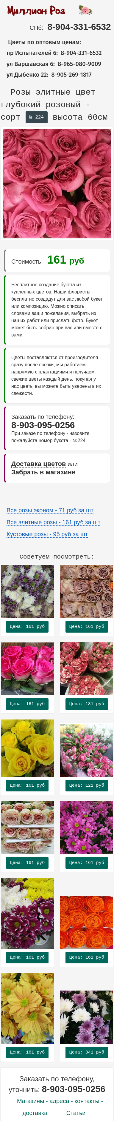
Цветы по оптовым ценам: (41, 42)
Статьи (76, 1113)
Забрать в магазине (43, 472)
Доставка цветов (38, 464)
